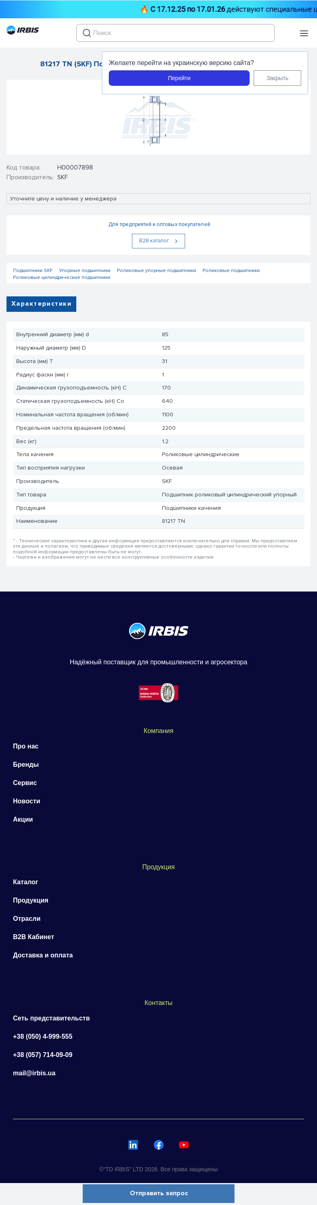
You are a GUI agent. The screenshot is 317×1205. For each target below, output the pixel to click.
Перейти (179, 78)
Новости (26, 801)
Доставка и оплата (43, 955)
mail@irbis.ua (34, 1073)
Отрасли (27, 918)
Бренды (26, 764)
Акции (23, 819)
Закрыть (278, 78)
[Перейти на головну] (22, 32)
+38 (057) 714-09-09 (42, 1054)
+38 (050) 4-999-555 (42, 1036)
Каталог (25, 882)
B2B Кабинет (33, 936)
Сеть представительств (51, 1018)
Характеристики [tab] (41, 304)
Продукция (30, 900)
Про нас (26, 746)
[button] (304, 33)
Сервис (25, 782)
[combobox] (175, 33)
